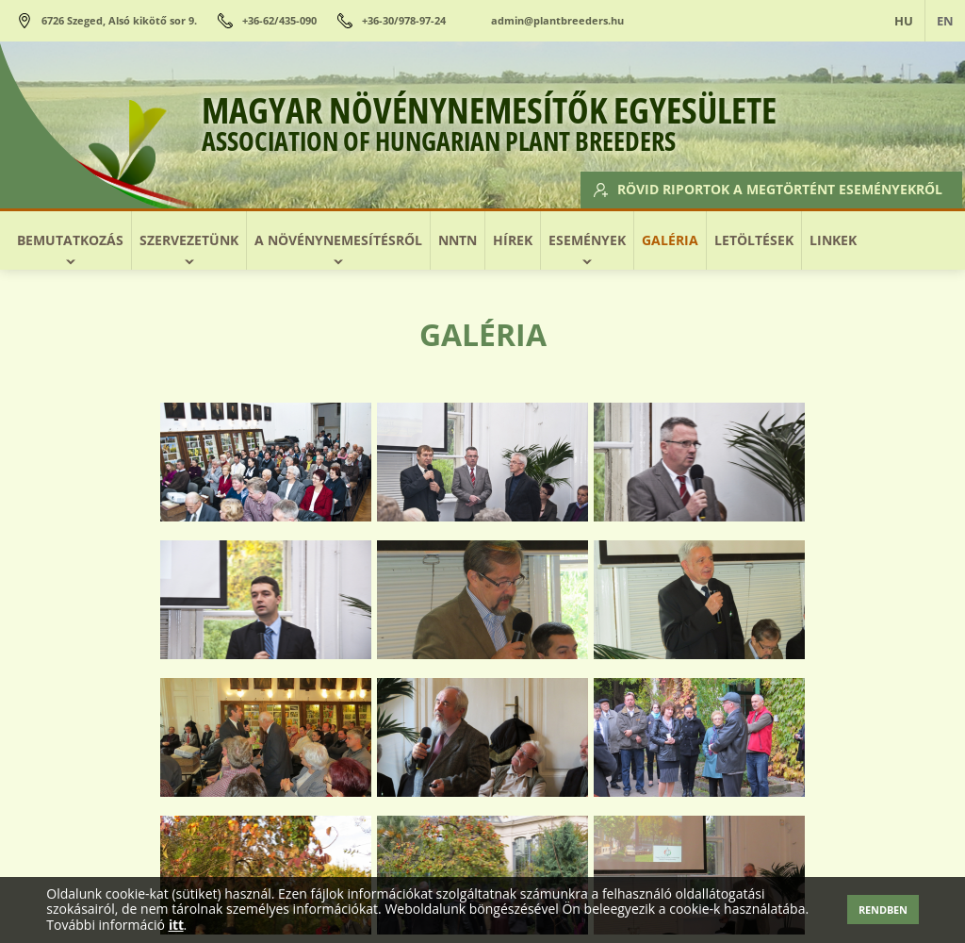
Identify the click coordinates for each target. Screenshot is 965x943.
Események (587, 240)
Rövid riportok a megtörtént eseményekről (769, 188)
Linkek (833, 240)
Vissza (482, 776)
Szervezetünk (188, 240)
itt (176, 926)
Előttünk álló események (258, 871)
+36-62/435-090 (279, 20)
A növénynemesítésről (338, 240)
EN (945, 20)
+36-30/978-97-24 (404, 20)
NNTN (457, 240)
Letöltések (753, 240)
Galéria (670, 240)
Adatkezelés (787, 871)
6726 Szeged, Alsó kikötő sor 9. (119, 20)
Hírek (512, 240)
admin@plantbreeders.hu (557, 20)
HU (903, 20)
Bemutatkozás (70, 240)
